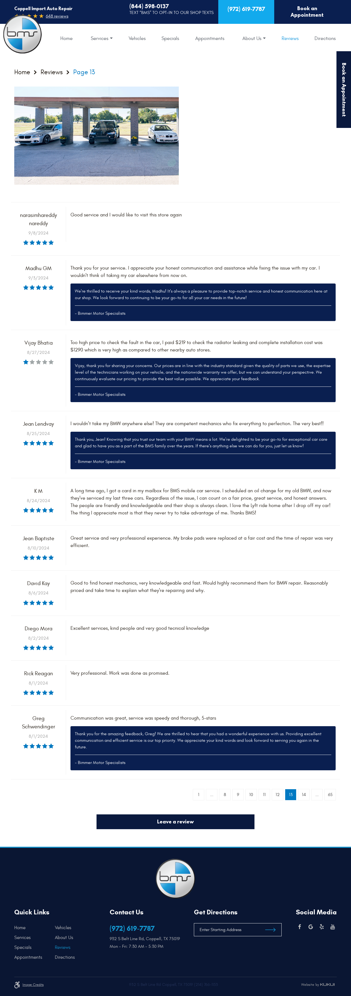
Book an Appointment (307, 11)
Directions (325, 38)
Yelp (321, 927)
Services (99, 38)
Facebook (300, 927)
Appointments (209, 38)
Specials (170, 38)
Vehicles (137, 38)
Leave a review (175, 821)
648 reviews (57, 16)
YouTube (332, 927)
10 (251, 794)
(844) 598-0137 (149, 6)
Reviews (290, 38)
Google (311, 927)
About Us (251, 38)
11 (264, 794)
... (211, 794)
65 (330, 794)
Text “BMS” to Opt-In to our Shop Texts (171, 12)
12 (278, 794)
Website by (318, 985)
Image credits (33, 985)
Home (66, 38)
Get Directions (215, 912)
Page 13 (84, 72)
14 (304, 794)
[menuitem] (66, 38)
